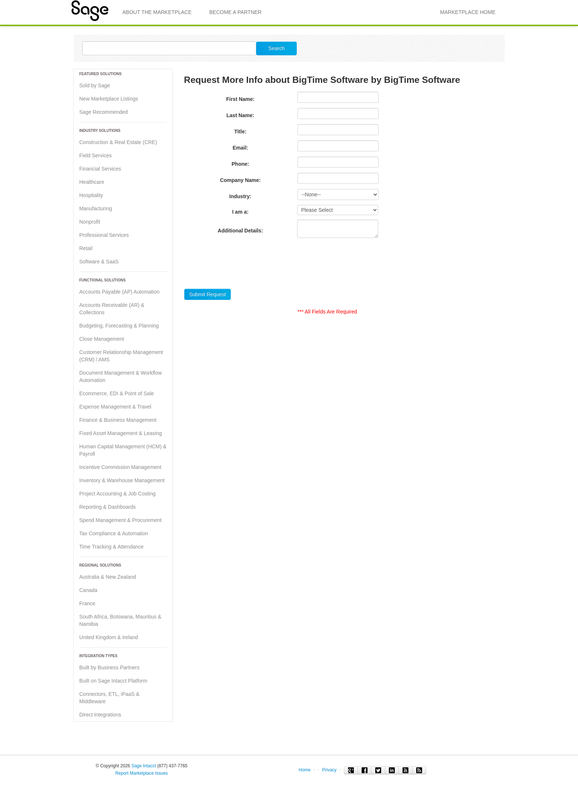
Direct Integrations (100, 715)
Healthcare (91, 182)
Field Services (95, 155)
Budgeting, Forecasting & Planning (119, 326)
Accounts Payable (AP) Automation (119, 292)
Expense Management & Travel (115, 407)
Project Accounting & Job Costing (117, 494)
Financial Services (100, 169)
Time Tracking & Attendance (111, 547)
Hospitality (91, 195)
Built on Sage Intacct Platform (113, 681)
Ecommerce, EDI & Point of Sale (116, 393)
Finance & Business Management (117, 420)
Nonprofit (89, 222)
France (87, 603)
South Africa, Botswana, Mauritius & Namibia (120, 620)
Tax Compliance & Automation (113, 533)
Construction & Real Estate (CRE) (118, 142)
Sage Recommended (103, 112)
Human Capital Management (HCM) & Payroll (123, 450)
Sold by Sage (94, 85)
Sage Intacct (143, 765)
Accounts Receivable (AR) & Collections (111, 308)
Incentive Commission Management (120, 467)
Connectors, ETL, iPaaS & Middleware (109, 697)
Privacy (329, 769)
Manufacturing (95, 208)
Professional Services (104, 235)
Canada (88, 590)
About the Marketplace (157, 12)
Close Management (101, 339)
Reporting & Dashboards (107, 507)
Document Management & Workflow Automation (120, 376)
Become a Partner (235, 12)
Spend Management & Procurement (120, 520)
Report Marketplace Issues (141, 773)
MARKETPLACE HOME (467, 12)
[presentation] (240, 265)
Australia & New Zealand (107, 577)
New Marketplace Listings (108, 99)
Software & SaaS (99, 261)
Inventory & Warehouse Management (121, 480)
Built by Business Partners (109, 667)
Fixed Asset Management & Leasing (120, 433)
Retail (86, 248)
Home (304, 769)
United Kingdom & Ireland (108, 637)
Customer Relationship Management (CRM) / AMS (121, 355)
